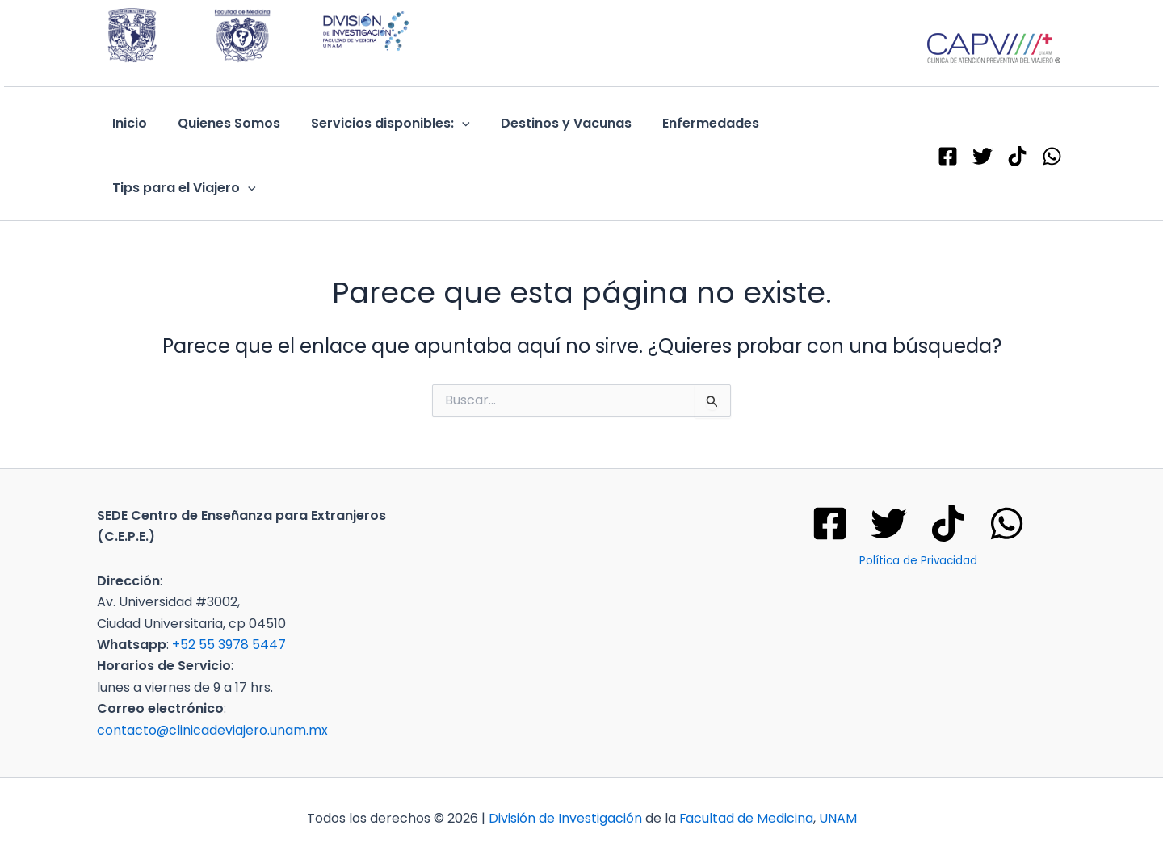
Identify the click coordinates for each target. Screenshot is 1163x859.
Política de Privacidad (918, 560)
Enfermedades (688, 123)
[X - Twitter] (982, 156)
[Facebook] (948, 156)
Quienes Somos (221, 123)
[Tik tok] (948, 523)
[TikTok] (1017, 156)
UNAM (838, 818)
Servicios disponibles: (378, 123)
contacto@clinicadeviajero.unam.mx (213, 730)
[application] (450, 123)
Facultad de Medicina (745, 818)
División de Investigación (564, 818)
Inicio (127, 123)
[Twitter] (889, 523)
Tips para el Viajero (182, 188)
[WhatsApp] (1052, 156)
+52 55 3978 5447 (229, 644)
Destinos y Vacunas (549, 123)
